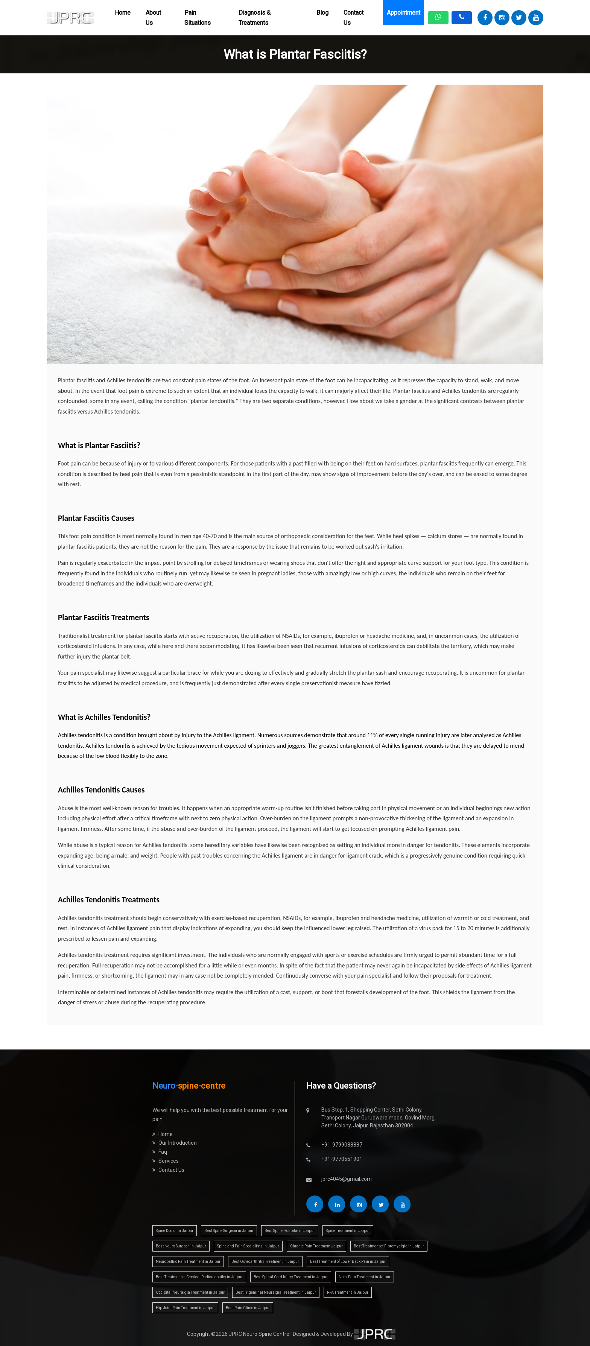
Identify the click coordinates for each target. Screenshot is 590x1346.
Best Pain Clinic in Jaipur (248, 1308)
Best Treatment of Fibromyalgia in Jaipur (389, 1246)
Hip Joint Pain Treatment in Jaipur (185, 1308)
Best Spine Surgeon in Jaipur (229, 1231)
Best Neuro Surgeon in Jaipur (181, 1246)
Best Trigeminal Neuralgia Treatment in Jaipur (276, 1292)
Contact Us (353, 17)
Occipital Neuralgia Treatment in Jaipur (190, 1292)
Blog (322, 12)
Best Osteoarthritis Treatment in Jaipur (265, 1261)
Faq (159, 1152)
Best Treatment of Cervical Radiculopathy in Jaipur (199, 1277)
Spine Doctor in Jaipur (174, 1231)
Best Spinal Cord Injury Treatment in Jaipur (291, 1277)
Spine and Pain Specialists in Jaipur (248, 1246)
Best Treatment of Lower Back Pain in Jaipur (348, 1261)
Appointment (403, 12)
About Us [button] (153, 17)
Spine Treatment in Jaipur (348, 1231)
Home (123, 12)
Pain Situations (197, 17)
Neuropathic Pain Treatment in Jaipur (188, 1261)
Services (165, 1161)
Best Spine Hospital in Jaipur (290, 1231)
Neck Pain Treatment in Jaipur (365, 1277)
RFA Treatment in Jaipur (347, 1292)
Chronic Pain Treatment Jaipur (316, 1246)
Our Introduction (174, 1143)
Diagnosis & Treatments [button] (255, 17)
